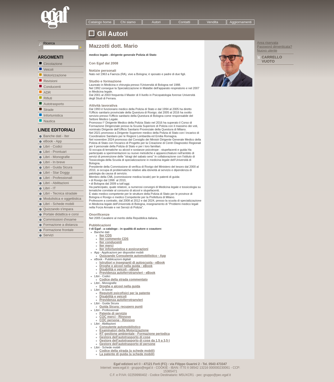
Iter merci (106, 245)
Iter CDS (105, 235)
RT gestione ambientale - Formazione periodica (134, 334)
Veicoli (48, 69)
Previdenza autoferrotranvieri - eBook (127, 273)
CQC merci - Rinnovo (115, 317)
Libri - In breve (54, 162)
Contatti (184, 22)
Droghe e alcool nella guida (119, 286)
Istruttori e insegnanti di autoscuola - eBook (132, 262)
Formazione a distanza (60, 225)
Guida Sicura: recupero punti (120, 306)
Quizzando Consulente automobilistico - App (132, 256)
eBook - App (52, 141)
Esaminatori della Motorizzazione (124, 330)
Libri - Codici (52, 146)
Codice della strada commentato (123, 279)
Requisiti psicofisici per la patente (124, 293)
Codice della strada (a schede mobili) (126, 351)
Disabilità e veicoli (113, 296)
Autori (156, 22)
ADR (47, 92)
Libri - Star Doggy (56, 172)
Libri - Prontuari (55, 152)
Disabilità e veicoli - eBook (119, 269)
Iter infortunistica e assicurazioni (123, 249)
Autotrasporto (53, 103)
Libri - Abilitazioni (56, 183)
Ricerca (49, 43)
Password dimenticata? (274, 46)
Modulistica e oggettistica (62, 199)
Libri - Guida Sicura (57, 167)
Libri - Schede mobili (58, 204)
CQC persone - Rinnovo (117, 320)
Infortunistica (53, 115)
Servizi (48, 235)
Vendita (212, 22)
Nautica (49, 121)
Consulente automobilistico (119, 327)
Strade (48, 109)
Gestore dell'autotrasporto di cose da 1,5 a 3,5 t (134, 340)
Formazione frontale (58, 230)
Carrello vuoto (272, 59)
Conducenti (52, 86)
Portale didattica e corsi (61, 214)
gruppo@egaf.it (142, 367)
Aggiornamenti (241, 22)
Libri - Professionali (57, 178)
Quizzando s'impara (58, 209)
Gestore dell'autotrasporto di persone (127, 344)
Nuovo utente (267, 50)
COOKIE (162, 367)
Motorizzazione (54, 75)
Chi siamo (128, 22)
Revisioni (50, 80)
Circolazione (52, 63)
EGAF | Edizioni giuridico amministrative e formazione (62, 18)
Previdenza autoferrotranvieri (121, 300)
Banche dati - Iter (56, 136)
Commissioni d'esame (59, 219)
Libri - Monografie (56, 157)
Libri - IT (49, 188)
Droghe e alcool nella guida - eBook (125, 266)
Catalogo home (99, 22)
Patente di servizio (113, 313)
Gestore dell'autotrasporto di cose (124, 337)
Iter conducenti (110, 242)
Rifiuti (47, 98)
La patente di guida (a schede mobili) (126, 354)
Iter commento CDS (113, 239)
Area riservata (267, 43)
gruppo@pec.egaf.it (217, 375)
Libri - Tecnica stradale (60, 193)
